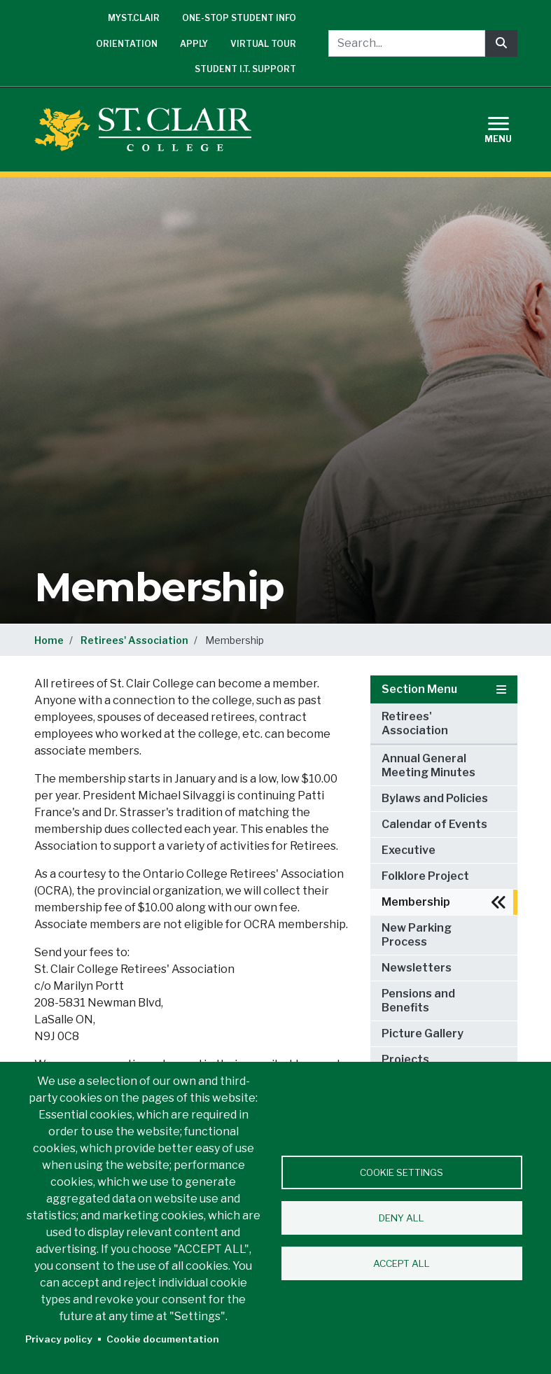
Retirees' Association (134, 640)
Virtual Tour (263, 43)
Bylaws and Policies (435, 798)
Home (49, 640)
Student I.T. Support (245, 69)
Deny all (401, 1218)
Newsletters (417, 967)
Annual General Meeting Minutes (428, 765)
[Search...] (406, 43)
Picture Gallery (422, 1033)
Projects (405, 1059)
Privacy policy (58, 1339)
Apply (194, 43)
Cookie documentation (162, 1339)
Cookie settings (401, 1172)
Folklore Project (425, 876)
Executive (408, 850)
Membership (416, 902)
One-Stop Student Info (239, 18)
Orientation (127, 43)
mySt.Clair (134, 18)
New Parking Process (417, 934)
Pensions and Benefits (418, 1000)
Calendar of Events (434, 824)
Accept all (401, 1263)
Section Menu (444, 689)
